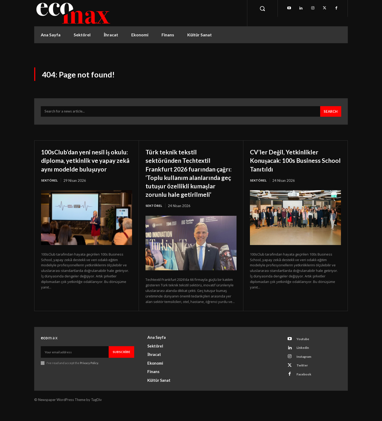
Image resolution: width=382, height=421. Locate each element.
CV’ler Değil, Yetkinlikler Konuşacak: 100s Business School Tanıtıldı (292, 163)
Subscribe (121, 364)
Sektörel (49, 192)
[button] (262, 8)
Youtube (304, 351)
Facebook (305, 390)
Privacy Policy (89, 375)
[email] (75, 364)
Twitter (304, 380)
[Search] (330, 114)
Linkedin (305, 361)
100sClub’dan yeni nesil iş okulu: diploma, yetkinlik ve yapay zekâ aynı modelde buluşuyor (83, 167)
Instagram (306, 371)
